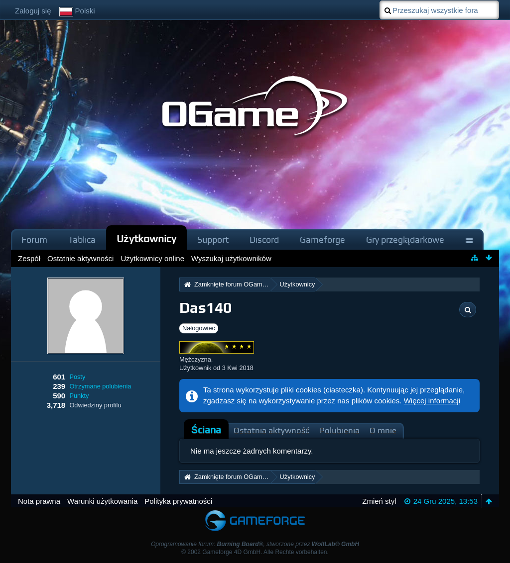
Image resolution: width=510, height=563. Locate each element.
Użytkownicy (146, 238)
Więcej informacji (432, 400)
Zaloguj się (33, 10)
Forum (34, 239)
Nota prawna (39, 501)
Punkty (79, 395)
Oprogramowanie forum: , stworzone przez (255, 544)
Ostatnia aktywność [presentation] (272, 430)
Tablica (82, 239)
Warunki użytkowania (102, 501)
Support (213, 239)
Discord (264, 239)
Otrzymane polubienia (100, 386)
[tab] (206, 430)
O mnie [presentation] (383, 430)
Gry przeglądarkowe (405, 239)
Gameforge (322, 239)
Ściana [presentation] (206, 430)
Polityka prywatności (178, 501)
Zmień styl (379, 501)
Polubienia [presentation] (340, 430)
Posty (77, 376)
